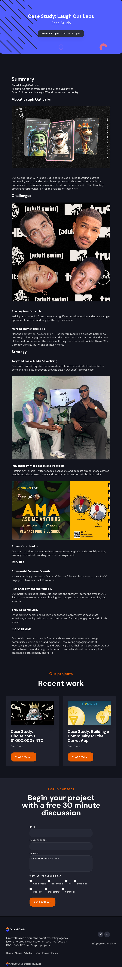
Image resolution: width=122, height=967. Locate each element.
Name (33, 827)
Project (55, 33)
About (18, 953)
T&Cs (37, 953)
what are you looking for (45, 876)
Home (45, 33)
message (35, 853)
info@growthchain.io (104, 943)
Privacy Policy (50, 953)
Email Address (38, 840)
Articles (28, 953)
